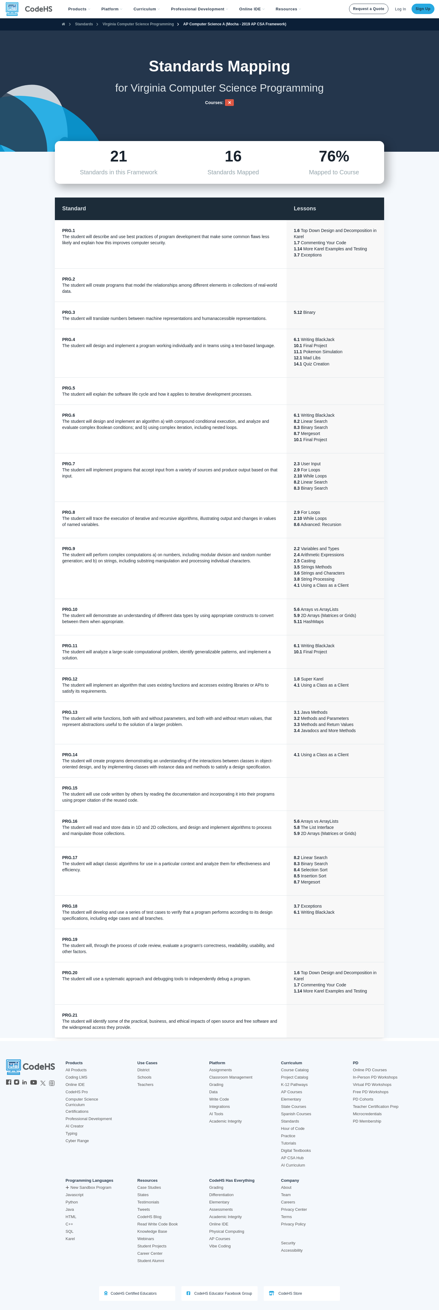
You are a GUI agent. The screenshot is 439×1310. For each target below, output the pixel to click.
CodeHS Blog (149, 1216)
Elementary (291, 1099)
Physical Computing (226, 1231)
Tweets (143, 1209)
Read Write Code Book (157, 1224)
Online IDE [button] (252, 9)
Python (72, 1202)
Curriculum (291, 1063)
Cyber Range (77, 1140)
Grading (216, 1084)
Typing (71, 1133)
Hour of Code (293, 1128)
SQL (69, 1231)
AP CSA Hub (292, 1158)
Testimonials (148, 1202)
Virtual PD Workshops (372, 1084)
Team (286, 1194)
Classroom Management (230, 1077)
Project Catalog (294, 1077)
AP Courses (291, 1092)
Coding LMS (76, 1077)
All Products (76, 1070)
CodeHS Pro (77, 1092)
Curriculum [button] (147, 9)
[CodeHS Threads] (52, 1083)
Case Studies (149, 1187)
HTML (71, 1216)
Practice (288, 1136)
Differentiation (221, 1194)
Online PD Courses (370, 1070)
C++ (69, 1224)
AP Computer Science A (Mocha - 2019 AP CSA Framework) (234, 24)
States (143, 1194)
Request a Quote (368, 9)
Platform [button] (112, 9)
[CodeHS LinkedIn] (24, 1083)
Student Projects (151, 1246)
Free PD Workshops (370, 1092)
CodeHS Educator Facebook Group (219, 1293)
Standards (84, 24)
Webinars (145, 1238)
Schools (144, 1077)
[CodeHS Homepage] (31, 9)
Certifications (77, 1111)
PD (355, 1063)
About (286, 1187)
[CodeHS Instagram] (16, 1083)
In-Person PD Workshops (375, 1077)
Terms (286, 1216)
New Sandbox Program (88, 1187)
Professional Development (89, 1118)
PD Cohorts (363, 1099)
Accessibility (292, 1250)
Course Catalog (295, 1070)
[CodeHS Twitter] (43, 1083)
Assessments (221, 1209)
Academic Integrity (225, 1121)
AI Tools (216, 1114)
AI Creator (75, 1126)
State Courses (293, 1106)
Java (70, 1209)
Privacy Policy (293, 1224)
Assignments (220, 1070)
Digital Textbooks (296, 1150)
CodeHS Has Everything (232, 1180)
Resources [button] (288, 9)
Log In (400, 9)
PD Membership (367, 1121)
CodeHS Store (285, 1293)
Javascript (75, 1194)
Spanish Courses (296, 1114)
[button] (79, 9)
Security (288, 1243)
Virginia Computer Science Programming (138, 24)
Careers (288, 1202)
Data (213, 1092)
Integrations (219, 1106)
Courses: (214, 102)
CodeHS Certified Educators (130, 1293)
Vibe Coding (220, 1246)
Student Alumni (150, 1260)
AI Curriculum (293, 1165)
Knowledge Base (152, 1231)
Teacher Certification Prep (375, 1106)
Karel (70, 1238)
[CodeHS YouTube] (33, 1083)
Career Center (149, 1253)
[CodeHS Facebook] (8, 1083)
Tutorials (288, 1143)
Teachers (145, 1084)
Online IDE (75, 1084)
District (143, 1070)
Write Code (219, 1099)
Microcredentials (367, 1114)
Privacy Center (294, 1209)
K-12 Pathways (294, 1084)
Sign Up (423, 9)
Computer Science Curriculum (82, 1102)
